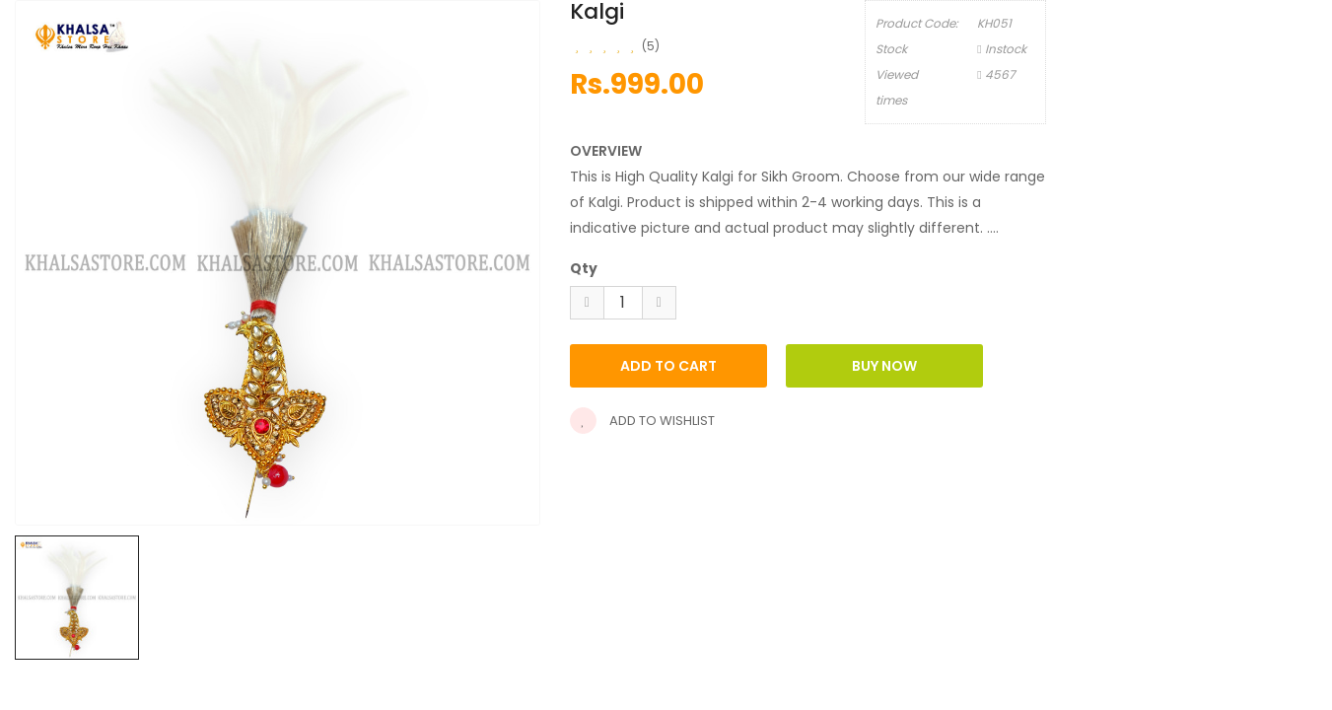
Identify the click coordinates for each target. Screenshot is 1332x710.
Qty (583, 268)
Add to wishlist (642, 420)
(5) (651, 45)
